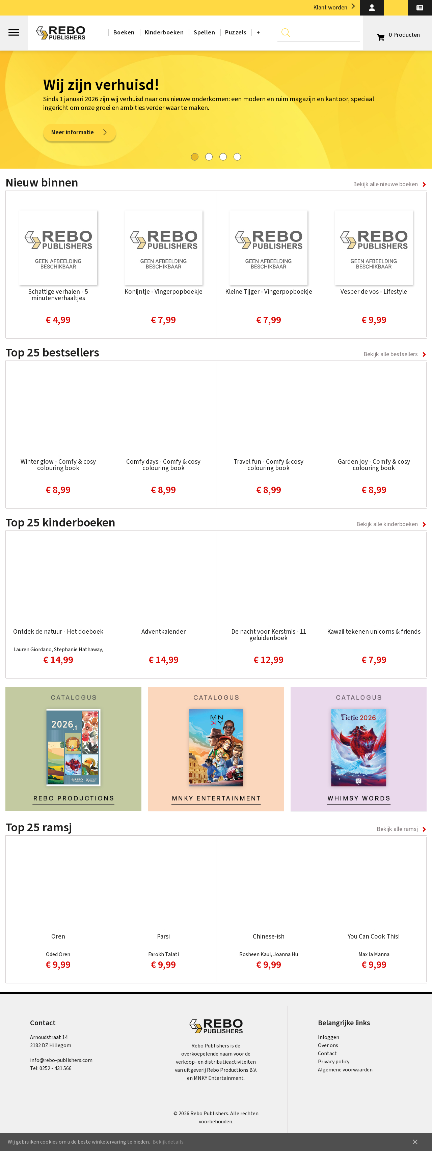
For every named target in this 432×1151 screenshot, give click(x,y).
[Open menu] (14, 29)
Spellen (204, 32)
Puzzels (235, 32)
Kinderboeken (164, 32)
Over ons (328, 1045)
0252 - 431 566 (55, 1068)
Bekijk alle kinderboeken (387, 524)
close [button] (415, 1142)
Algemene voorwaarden (345, 1069)
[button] (372, 8)
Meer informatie (79, 134)
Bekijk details (168, 1142)
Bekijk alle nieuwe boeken (385, 184)
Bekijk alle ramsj (397, 829)
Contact (327, 1053)
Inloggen (328, 1037)
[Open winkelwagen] (397, 35)
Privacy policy (333, 1061)
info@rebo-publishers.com (61, 1060)
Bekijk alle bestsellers (390, 354)
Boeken (124, 32)
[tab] (194, 157)
